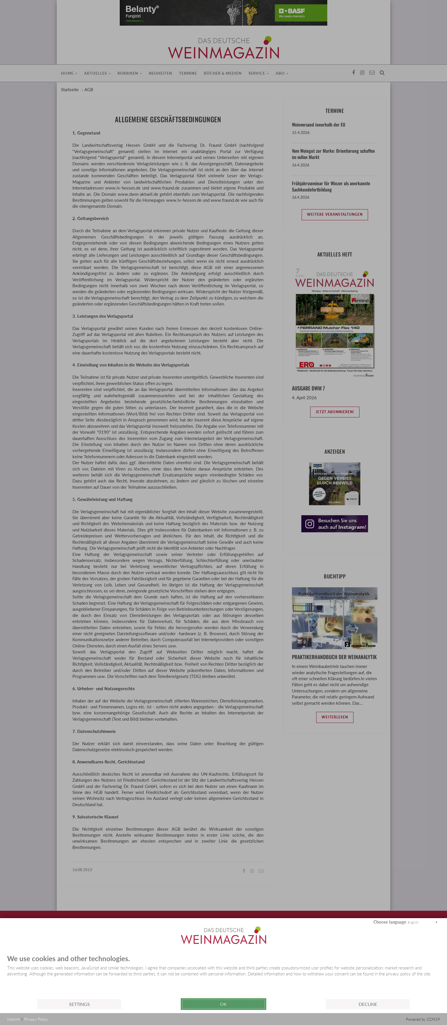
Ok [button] (223, 1004)
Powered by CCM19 (423, 1019)
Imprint (13, 1019)
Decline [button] (368, 1004)
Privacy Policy (36, 1019)
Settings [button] (79, 1004)
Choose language (389, 921)
